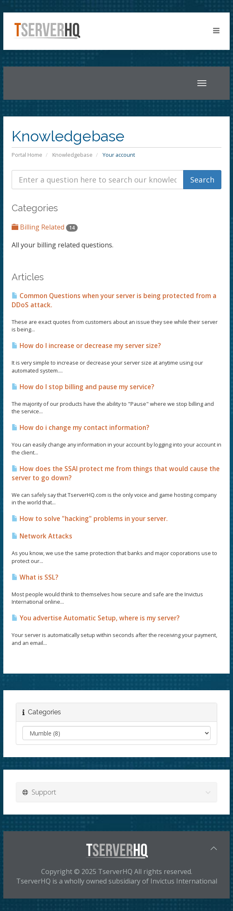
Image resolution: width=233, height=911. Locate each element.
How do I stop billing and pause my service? (83, 387)
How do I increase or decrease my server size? (86, 345)
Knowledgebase (72, 154)
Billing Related (45, 227)
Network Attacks (42, 536)
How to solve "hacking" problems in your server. (90, 518)
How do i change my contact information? (80, 427)
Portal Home (27, 154)
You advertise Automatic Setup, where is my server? (95, 618)
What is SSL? (35, 577)
